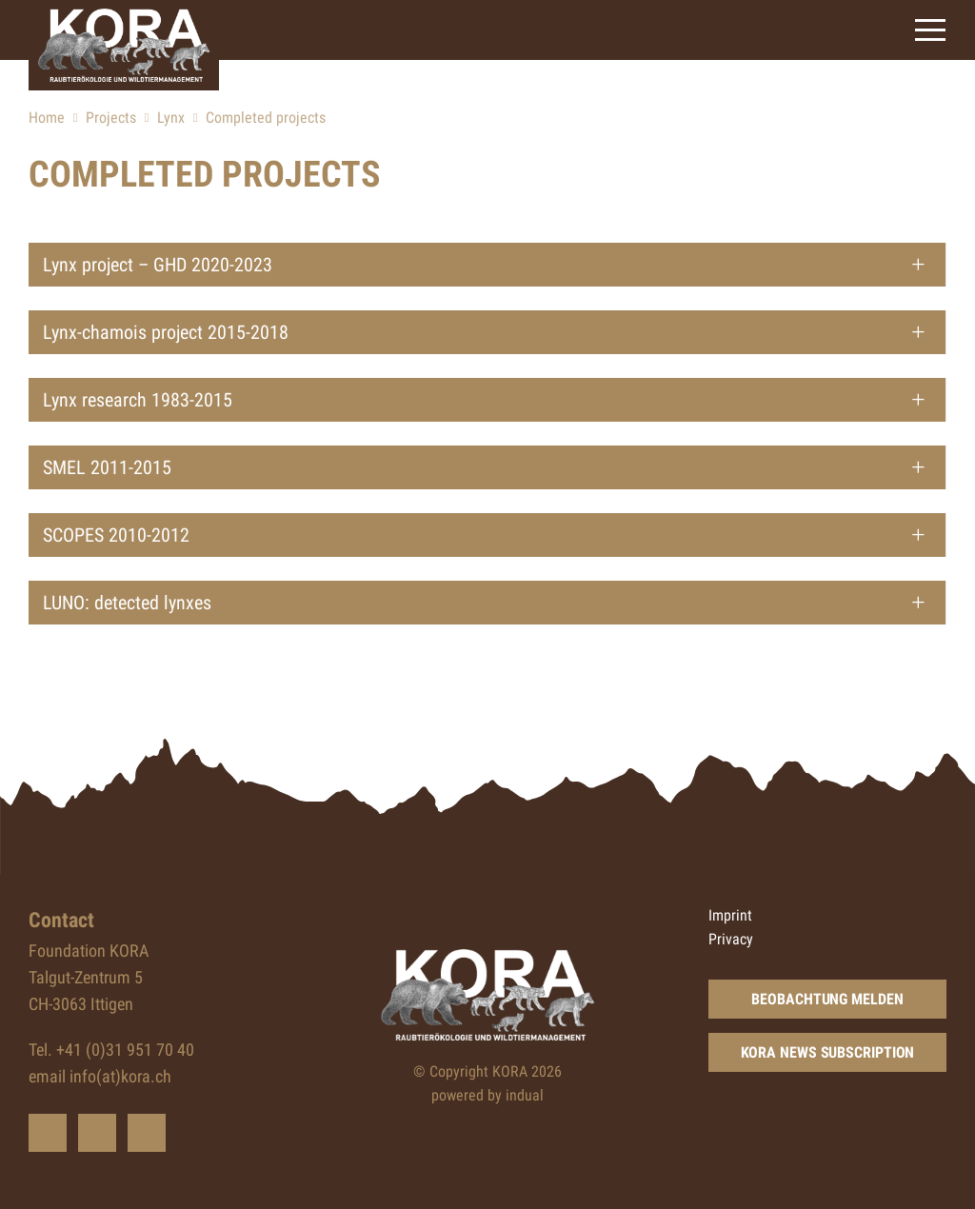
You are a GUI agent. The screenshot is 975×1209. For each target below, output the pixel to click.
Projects (111, 118)
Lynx (171, 118)
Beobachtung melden (827, 999)
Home (47, 118)
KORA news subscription (828, 1052)
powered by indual (487, 1095)
